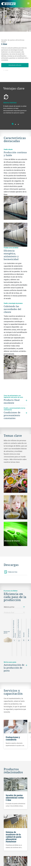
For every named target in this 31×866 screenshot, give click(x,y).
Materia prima (14, 607)
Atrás (6, 70)
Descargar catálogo (15, 65)
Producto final (14, 612)
